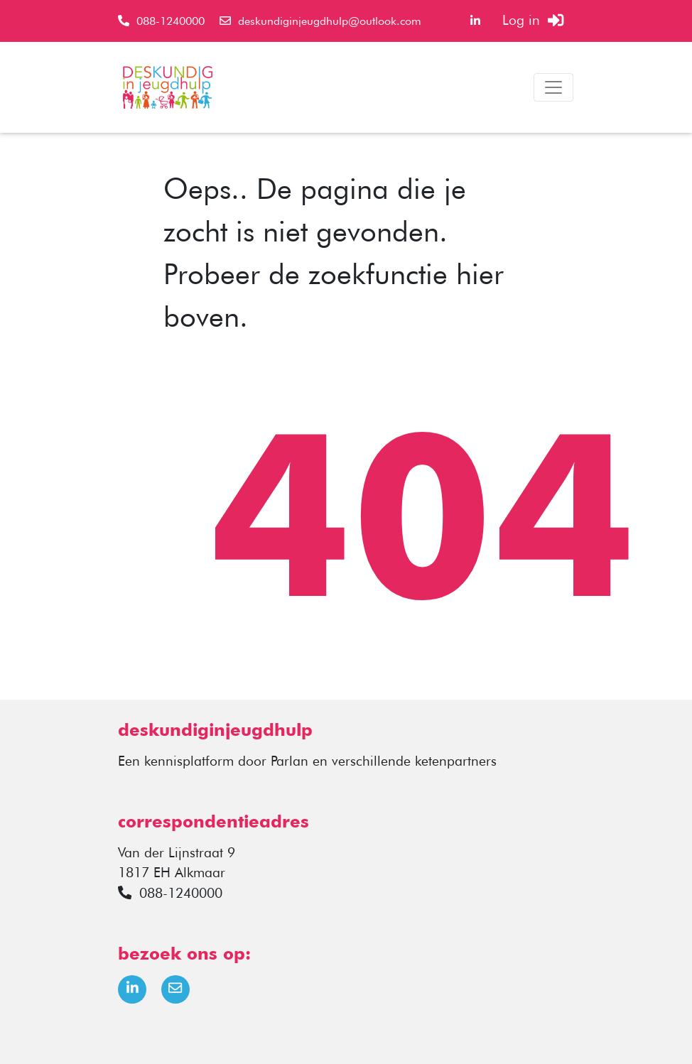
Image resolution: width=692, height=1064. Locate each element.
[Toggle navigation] (553, 87)
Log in (532, 20)
